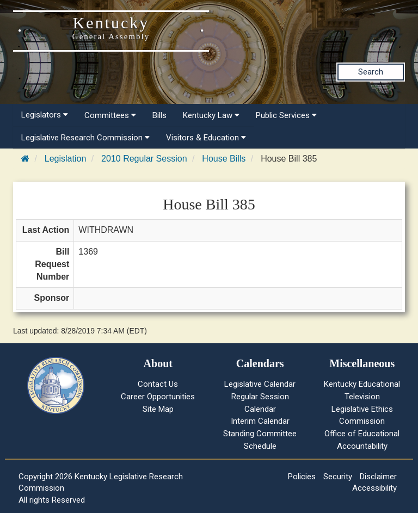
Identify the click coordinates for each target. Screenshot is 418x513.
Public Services (286, 115)
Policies (302, 476)
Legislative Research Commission (85, 138)
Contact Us (158, 384)
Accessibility (374, 488)
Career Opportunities (158, 396)
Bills (159, 115)
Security (337, 476)
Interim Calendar (260, 421)
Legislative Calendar (260, 384)
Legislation (66, 158)
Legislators (44, 115)
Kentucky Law (211, 115)
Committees (110, 115)
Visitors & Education (206, 138)
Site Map (158, 409)
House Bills (223, 158)
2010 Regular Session (144, 158)
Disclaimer (378, 476)
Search (370, 72)
